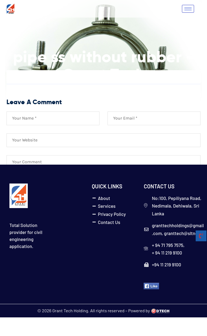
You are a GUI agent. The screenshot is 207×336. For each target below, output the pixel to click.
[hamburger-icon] (188, 9)
